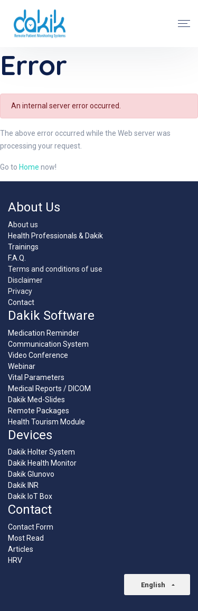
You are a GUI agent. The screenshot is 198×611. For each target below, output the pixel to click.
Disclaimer (25, 280)
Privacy (20, 291)
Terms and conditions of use (55, 269)
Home (29, 167)
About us (23, 224)
